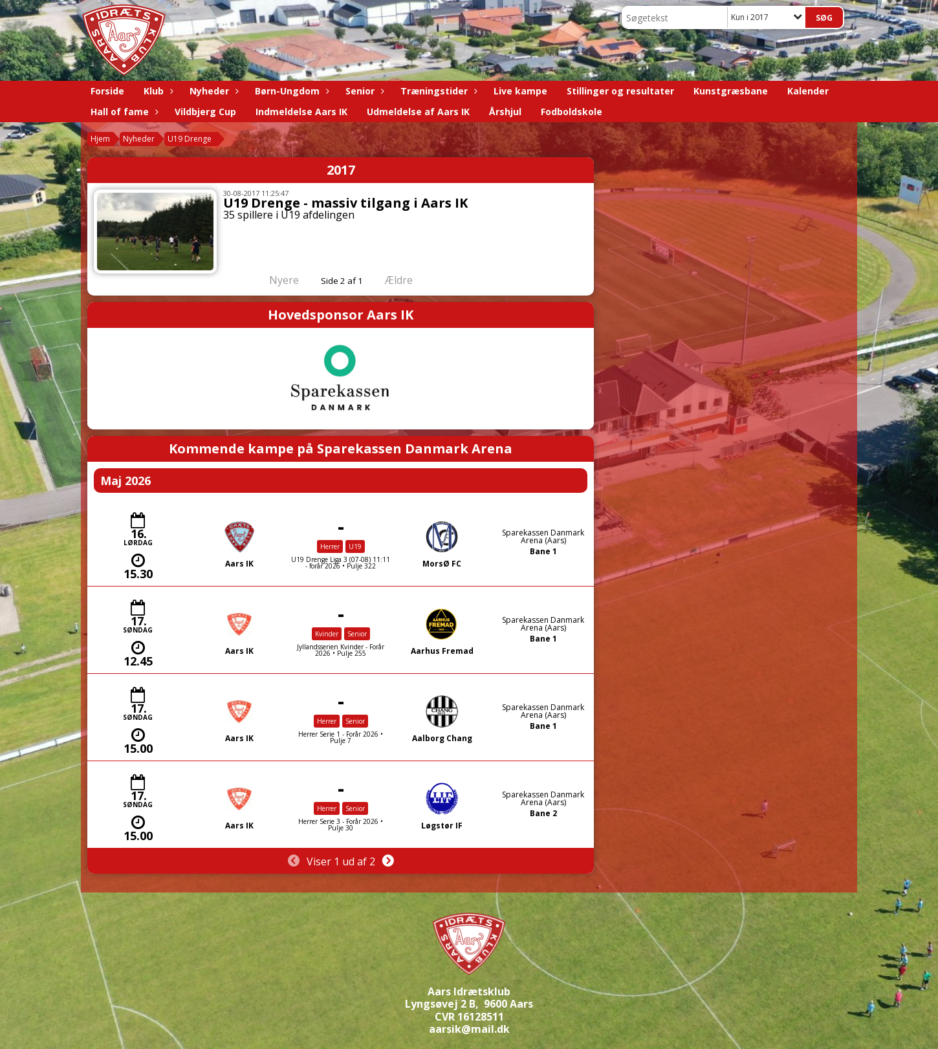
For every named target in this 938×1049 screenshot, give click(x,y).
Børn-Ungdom (290, 91)
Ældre (408, 280)
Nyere (276, 280)
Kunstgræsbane (730, 91)
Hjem (100, 138)
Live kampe (520, 91)
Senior (363, 91)
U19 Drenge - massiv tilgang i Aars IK (345, 202)
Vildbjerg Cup (205, 111)
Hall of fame (123, 111)
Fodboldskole (571, 111)
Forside (107, 91)
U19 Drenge (190, 138)
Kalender (808, 91)
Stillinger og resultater (620, 91)
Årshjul (505, 111)
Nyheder (212, 91)
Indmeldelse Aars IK (301, 111)
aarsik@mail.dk (469, 1029)
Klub (157, 91)
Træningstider (437, 91)
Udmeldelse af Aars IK (418, 111)
